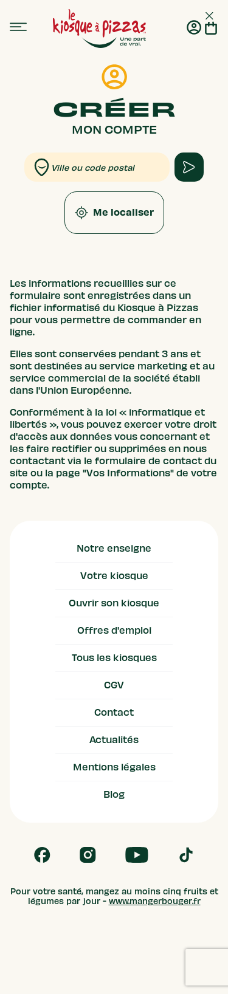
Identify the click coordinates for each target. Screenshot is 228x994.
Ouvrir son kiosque (114, 603)
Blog (114, 794)
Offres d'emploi (114, 630)
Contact (114, 712)
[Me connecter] (194, 28)
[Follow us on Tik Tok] (186, 855)
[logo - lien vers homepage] (99, 28)
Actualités (114, 740)
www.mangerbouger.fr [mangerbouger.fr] (155, 901)
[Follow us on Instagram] (88, 855)
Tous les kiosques (114, 658)
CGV (114, 685)
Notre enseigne (114, 548)
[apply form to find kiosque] (189, 167)
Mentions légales (114, 767)
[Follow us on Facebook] (42, 855)
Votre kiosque (114, 576)
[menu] (18, 27)
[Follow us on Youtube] (136, 855)
